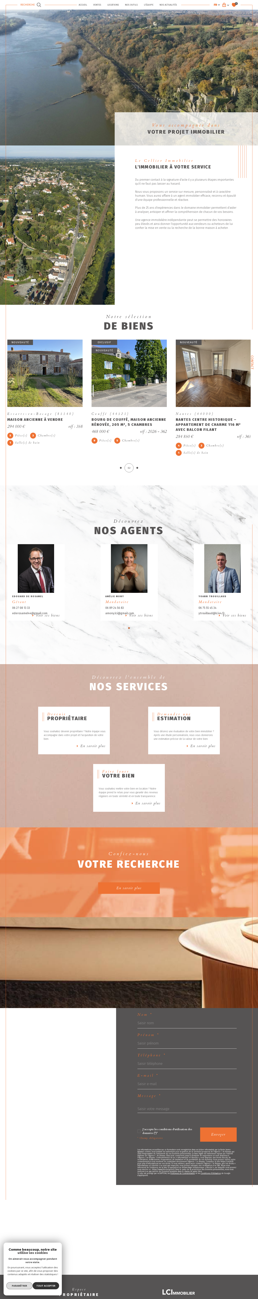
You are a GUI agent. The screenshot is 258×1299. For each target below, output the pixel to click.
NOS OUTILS (131, 4)
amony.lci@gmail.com (121, 620)
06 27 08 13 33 (23, 614)
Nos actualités (168, 4)
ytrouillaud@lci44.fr (212, 620)
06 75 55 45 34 (208, 614)
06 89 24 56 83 (116, 614)
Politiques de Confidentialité (182, 1209)
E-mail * (148, 1106)
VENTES (97, 4)
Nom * (144, 1042)
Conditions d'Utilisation (211, 1209)
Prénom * (148, 1064)
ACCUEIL (83, 4)
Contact (252, 362)
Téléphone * (151, 1085)
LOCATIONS (113, 4)
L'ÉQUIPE (148, 4)
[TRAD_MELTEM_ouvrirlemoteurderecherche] (31, 5)
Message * (149, 1127)
